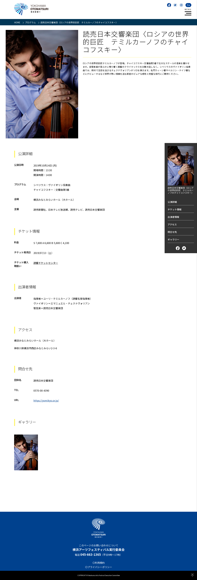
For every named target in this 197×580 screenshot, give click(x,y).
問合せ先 (172, 232)
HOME (17, 22)
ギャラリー (173, 239)
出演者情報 (173, 216)
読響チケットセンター (45, 263)
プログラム (30, 22)
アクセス (172, 224)
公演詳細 (172, 201)
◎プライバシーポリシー (98, 567)
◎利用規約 (98, 562)
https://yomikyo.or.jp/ (46, 400)
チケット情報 (174, 209)
